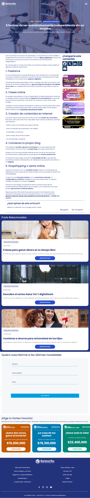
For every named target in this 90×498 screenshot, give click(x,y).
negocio (11, 162)
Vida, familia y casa (67, 468)
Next (56, 455)
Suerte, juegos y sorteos (22, 471)
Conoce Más (16, 449)
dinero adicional (46, 58)
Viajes (67, 478)
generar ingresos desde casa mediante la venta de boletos (27, 196)
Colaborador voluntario (22, 482)
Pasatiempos (22, 478)
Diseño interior (67, 482)
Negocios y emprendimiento (22, 475)
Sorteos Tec (67, 471)
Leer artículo (45, 258)
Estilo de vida (67, 475)
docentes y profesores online (32, 109)
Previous (35, 455)
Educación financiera (22, 468)
